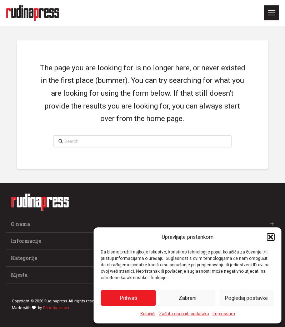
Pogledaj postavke (246, 298)
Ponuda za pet (56, 308)
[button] (270, 237)
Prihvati (128, 298)
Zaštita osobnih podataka (184, 313)
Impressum (223, 313)
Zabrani (187, 298)
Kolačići (147, 313)
